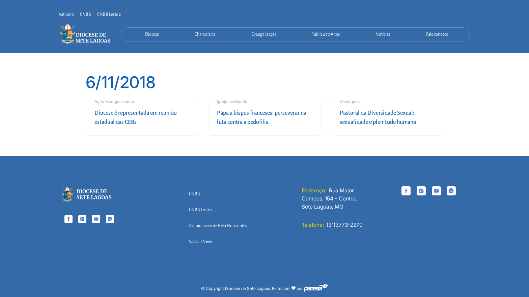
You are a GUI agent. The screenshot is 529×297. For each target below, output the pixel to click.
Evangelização (264, 34)
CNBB (85, 14)
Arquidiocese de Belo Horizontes (218, 225)
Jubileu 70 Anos (326, 34)
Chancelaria (205, 34)
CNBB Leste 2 (109, 14)
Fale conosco (437, 34)
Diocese (152, 34)
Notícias (382, 34)
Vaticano (66, 14)
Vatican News (201, 241)
